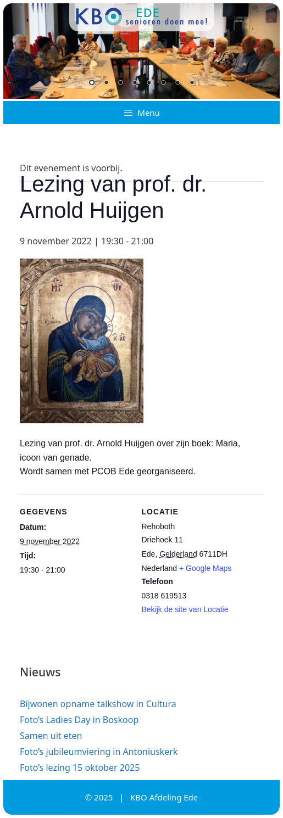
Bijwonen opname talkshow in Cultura (98, 704)
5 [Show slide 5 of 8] (149, 83)
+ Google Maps (205, 568)
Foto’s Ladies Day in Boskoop (79, 720)
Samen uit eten (51, 736)
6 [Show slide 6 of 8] (163, 83)
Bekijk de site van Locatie (185, 609)
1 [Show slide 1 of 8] (92, 83)
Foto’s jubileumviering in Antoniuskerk (98, 752)
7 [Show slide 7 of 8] (177, 83)
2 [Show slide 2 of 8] (106, 83)
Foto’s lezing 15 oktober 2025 (80, 767)
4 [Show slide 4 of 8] (135, 83)
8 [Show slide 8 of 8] (192, 83)
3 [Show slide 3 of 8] (120, 83)
